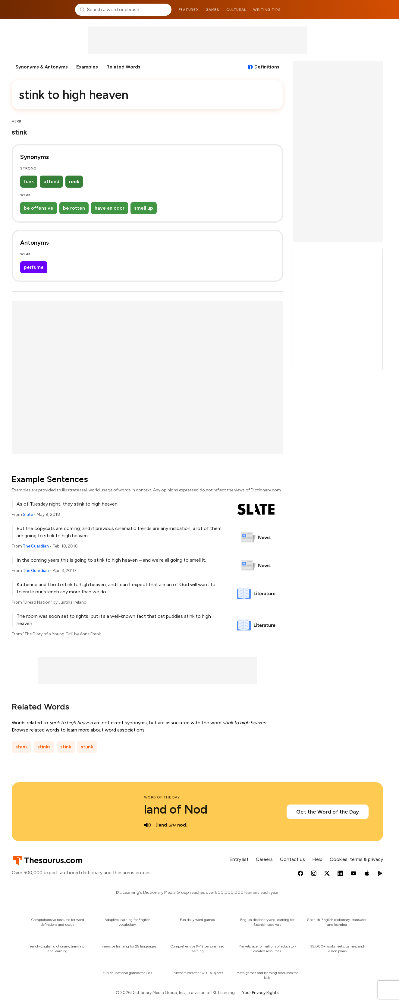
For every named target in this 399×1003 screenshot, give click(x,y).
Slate (28, 514)
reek (74, 181)
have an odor (109, 208)
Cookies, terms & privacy (356, 859)
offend (51, 181)
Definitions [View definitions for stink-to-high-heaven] (266, 67)
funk (29, 181)
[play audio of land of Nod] (147, 825)
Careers (264, 859)
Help (317, 859)
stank (21, 747)
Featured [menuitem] (188, 10)
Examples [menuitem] (87, 67)
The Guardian (36, 546)
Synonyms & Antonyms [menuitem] (41, 67)
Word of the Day (162, 797)
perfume (34, 267)
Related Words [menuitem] (123, 67)
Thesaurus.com (41, 9)
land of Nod (175, 809)
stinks (44, 747)
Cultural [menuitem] (236, 10)
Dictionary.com (358, 9)
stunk (87, 747)
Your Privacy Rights (260, 992)
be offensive (38, 208)
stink (65, 747)
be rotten (74, 208)
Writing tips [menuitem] (267, 10)
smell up (143, 208)
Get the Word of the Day (327, 811)
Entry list (239, 859)
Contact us (292, 859)
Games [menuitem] (212, 10)
